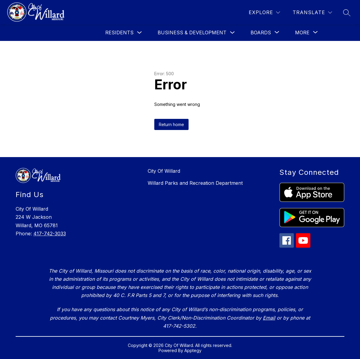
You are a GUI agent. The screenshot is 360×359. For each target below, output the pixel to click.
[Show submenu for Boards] (261, 32)
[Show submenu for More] (302, 32)
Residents (119, 32)
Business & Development (192, 32)
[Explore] (264, 12)
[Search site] (346, 12)
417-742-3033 (49, 234)
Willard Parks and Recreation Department (195, 183)
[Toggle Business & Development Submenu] (232, 33)
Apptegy (193, 350)
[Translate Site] (312, 12)
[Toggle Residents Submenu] (139, 33)
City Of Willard (164, 171)
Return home (171, 124)
